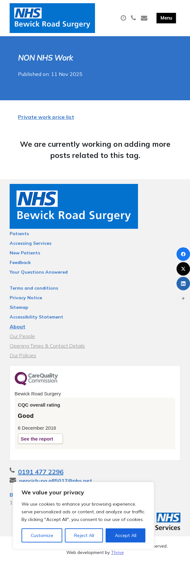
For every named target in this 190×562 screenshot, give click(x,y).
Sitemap (19, 307)
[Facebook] (183, 254)
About (17, 326)
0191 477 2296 (41, 472)
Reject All (84, 535)
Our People (22, 336)
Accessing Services (30, 243)
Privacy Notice (26, 298)
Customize (42, 535)
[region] (83, 515)
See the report (37, 439)
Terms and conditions (34, 288)
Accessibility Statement (36, 317)
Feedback (20, 262)
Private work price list (46, 117)
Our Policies (23, 355)
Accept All (125, 535)
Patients (19, 233)
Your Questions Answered (39, 272)
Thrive (117, 552)
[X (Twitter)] (183, 269)
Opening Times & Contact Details (47, 346)
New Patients (25, 253)
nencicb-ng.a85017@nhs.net (55, 480)
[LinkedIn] (183, 283)
